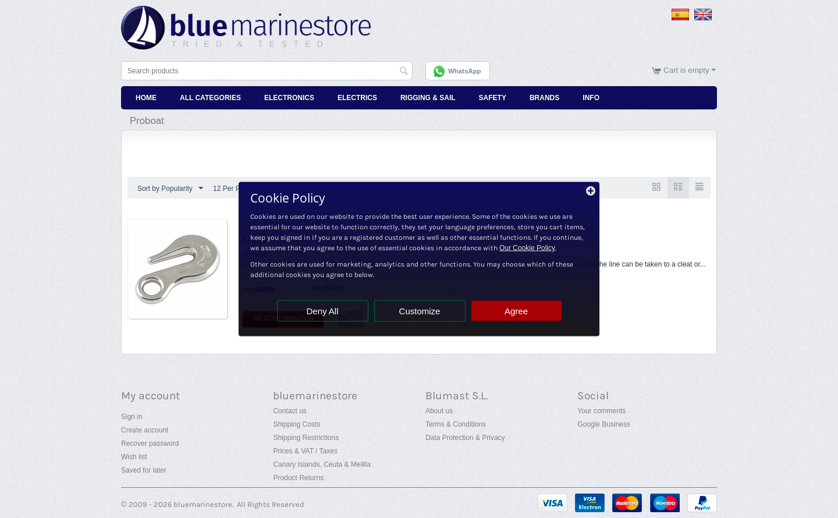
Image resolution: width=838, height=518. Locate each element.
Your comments (601, 411)
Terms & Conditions (455, 424)
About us (439, 411)
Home (146, 98)
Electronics (289, 98)
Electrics (357, 98)
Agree (516, 311)
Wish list (134, 457)
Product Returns (298, 478)
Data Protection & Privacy (465, 438)
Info (591, 98)
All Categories (210, 98)
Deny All (322, 311)
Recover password (150, 443)
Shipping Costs (296, 424)
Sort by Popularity (170, 188)
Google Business (603, 424)
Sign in (132, 417)
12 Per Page (237, 188)
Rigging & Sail (428, 98)
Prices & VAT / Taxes (305, 451)
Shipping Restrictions (306, 438)
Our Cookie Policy (527, 248)
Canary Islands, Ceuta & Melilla (321, 464)
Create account (144, 430)
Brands (544, 98)
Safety (492, 98)
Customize (420, 311)
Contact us (289, 411)
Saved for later (143, 470)
